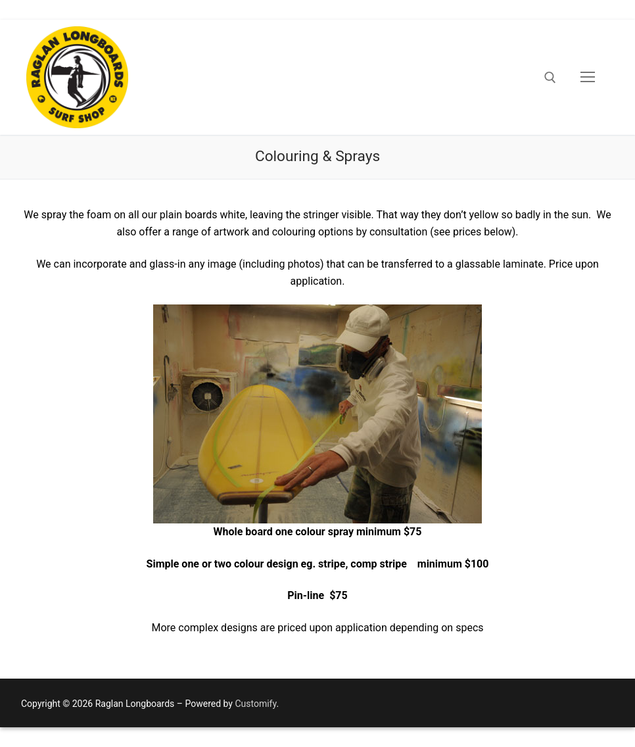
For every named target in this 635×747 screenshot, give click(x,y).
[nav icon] (588, 77)
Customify (255, 703)
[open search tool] (550, 78)
